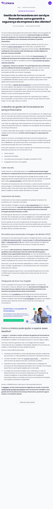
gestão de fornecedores (21, 85)
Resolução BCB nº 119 (14, 242)
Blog (19, 7)
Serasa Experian (38, 56)
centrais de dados (15, 181)
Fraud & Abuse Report (14, 47)
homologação (29, 299)
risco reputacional (32, 205)
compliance (16, 294)
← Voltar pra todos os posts (26, 402)
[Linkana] (7, 3)
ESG (28, 296)
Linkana (5, 335)
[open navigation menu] (50, 3)
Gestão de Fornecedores (29, 7)
